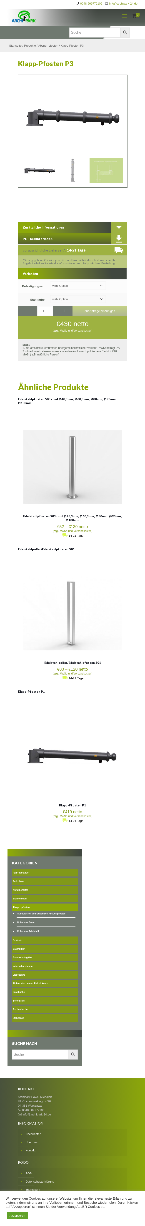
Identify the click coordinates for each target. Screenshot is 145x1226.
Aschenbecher (20, 1009)
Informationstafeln (22, 966)
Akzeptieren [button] (17, 1215)
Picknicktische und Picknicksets (30, 983)
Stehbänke (18, 1018)
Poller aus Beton (26, 922)
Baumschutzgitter (22, 957)
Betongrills (19, 1000)
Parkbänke (18, 881)
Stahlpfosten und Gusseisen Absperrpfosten (41, 913)
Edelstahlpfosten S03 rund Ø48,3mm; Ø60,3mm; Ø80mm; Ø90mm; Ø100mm (72, 518)
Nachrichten (33, 1134)
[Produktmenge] (45, 311)
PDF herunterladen (37, 239)
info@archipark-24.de (123, 3)
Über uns (31, 1142)
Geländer (17, 940)
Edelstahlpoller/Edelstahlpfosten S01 (46, 549)
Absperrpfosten (48, 45)
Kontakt (30, 1150)
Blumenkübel (20, 898)
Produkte (30, 45)
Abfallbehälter (20, 890)
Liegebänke (19, 975)
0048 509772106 (91, 3)
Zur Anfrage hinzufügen (99, 311)
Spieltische (19, 992)
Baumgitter (19, 949)
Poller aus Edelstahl (28, 931)
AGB (28, 1173)
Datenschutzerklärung (39, 1181)
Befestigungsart (33, 286)
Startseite (15, 45)
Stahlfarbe (37, 299)
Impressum (32, 1189)
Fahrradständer (21, 872)
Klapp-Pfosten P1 (31, 691)
